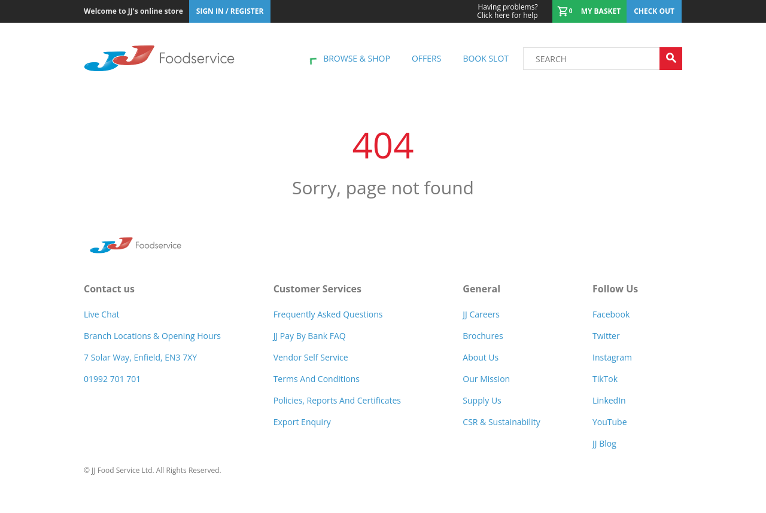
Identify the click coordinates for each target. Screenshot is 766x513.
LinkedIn (609, 400)
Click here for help (507, 11)
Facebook (611, 314)
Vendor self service (310, 357)
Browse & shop (356, 58)
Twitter (606, 335)
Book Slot (486, 58)
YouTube (609, 422)
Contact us (109, 288)
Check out (654, 11)
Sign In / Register (230, 11)
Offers (426, 58)
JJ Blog (604, 443)
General (481, 288)
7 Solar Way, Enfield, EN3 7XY (140, 357)
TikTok (605, 378)
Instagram (612, 357)
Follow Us (615, 288)
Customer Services (317, 288)
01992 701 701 (112, 378)
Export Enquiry (302, 422)
